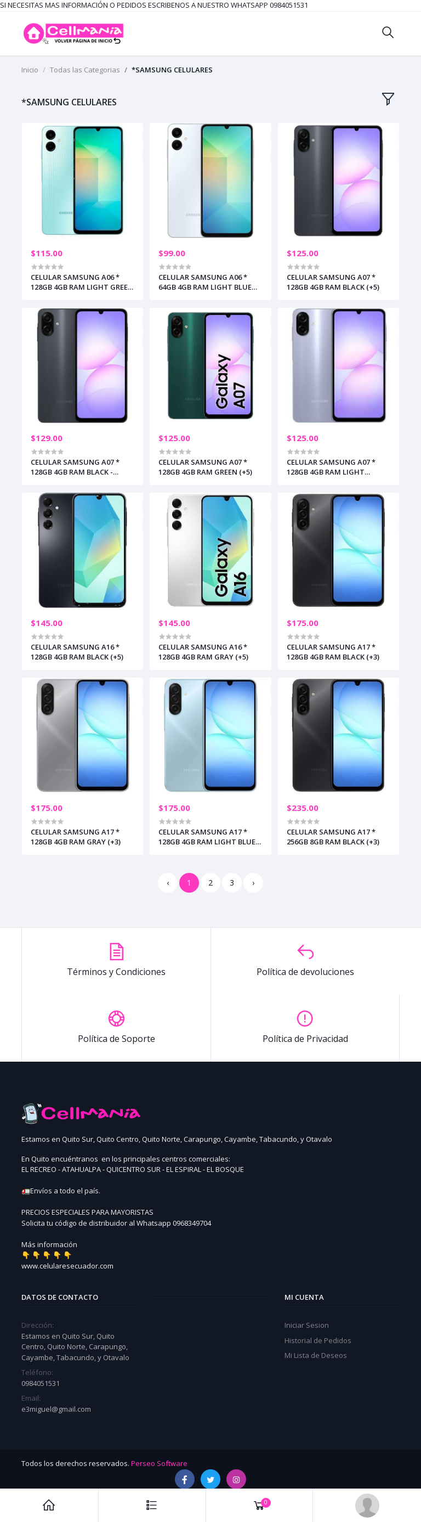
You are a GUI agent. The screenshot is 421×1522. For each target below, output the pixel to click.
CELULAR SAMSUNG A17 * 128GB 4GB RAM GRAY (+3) (76, 837)
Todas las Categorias (85, 70)
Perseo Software (159, 1463)
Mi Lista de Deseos (316, 1355)
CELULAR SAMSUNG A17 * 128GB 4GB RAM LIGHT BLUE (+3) (206, 837)
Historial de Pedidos (318, 1340)
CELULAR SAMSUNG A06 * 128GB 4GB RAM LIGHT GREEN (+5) (82, 282)
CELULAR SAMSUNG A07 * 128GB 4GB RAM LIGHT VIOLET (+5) (331, 467)
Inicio (29, 70)
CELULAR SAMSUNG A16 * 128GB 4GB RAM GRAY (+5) (203, 652)
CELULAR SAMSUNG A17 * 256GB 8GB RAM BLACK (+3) (333, 837)
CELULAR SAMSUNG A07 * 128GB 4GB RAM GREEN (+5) (205, 467)
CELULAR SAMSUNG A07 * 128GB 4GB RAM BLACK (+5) (333, 282)
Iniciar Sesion (307, 1325)
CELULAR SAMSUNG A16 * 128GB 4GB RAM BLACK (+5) (77, 652)
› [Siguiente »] (253, 882)
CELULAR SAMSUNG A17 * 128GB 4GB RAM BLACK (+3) (333, 652)
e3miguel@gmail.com (56, 1409)
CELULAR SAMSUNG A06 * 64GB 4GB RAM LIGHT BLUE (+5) (205, 282)
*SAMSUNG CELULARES (172, 70)
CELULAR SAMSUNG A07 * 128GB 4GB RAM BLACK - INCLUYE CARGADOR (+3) (75, 467)
